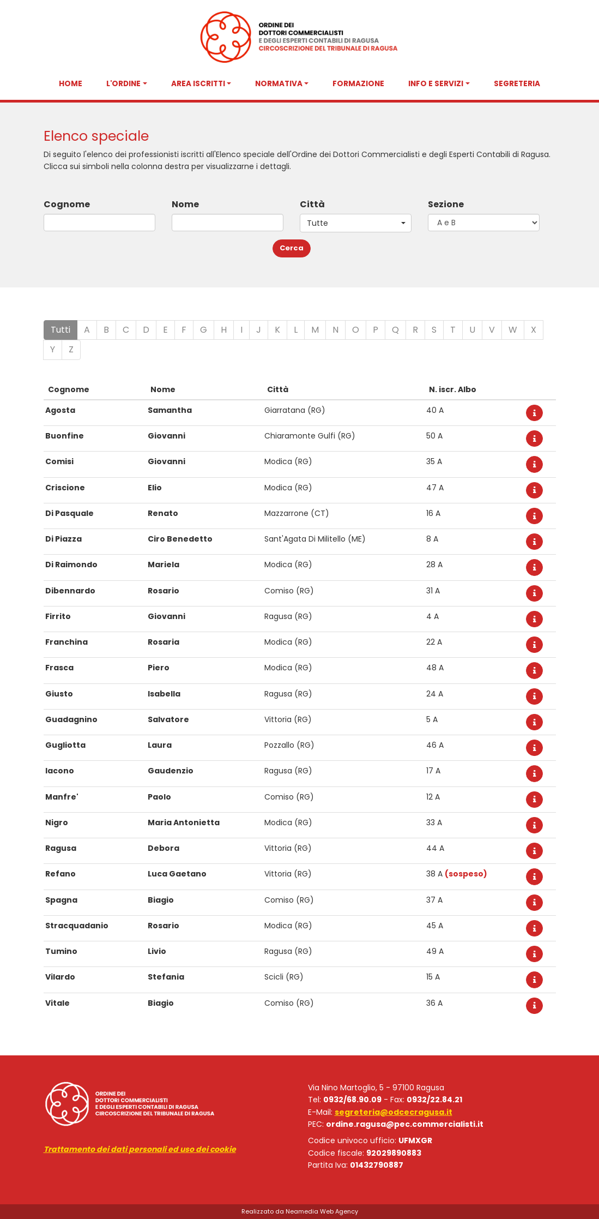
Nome (185, 205)
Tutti (60, 329)
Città (312, 205)
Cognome (67, 205)
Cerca (292, 248)
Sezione (446, 205)
